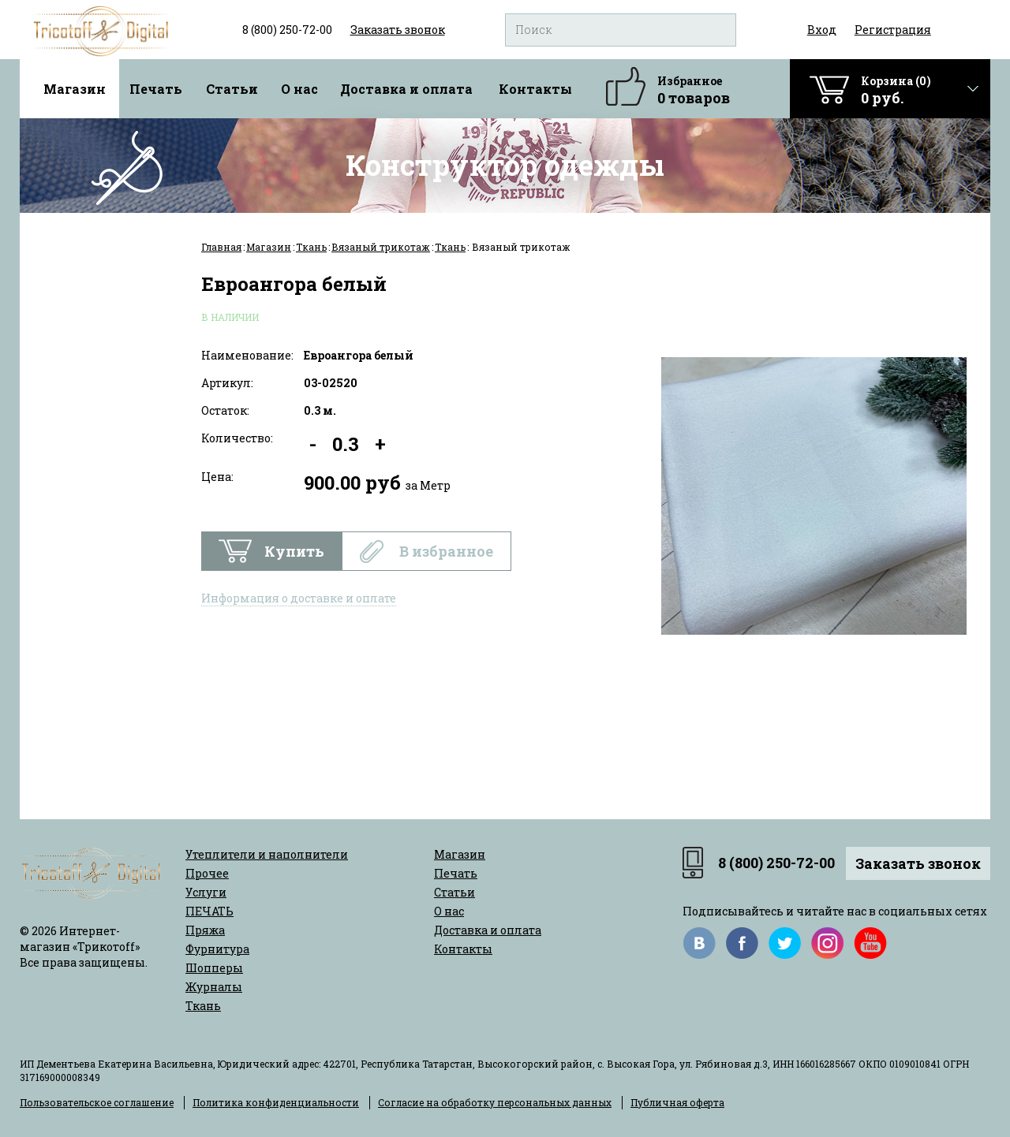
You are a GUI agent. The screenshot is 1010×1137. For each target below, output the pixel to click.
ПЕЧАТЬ (209, 911)
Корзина (896, 90)
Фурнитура (217, 948)
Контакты (535, 88)
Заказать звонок (918, 863)
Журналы (213, 986)
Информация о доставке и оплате (298, 598)
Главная (221, 246)
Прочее (207, 873)
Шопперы (214, 967)
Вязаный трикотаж (380, 246)
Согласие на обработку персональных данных (495, 1102)
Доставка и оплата (406, 88)
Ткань (311, 246)
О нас (299, 88)
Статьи (232, 88)
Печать (155, 88)
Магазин (74, 88)
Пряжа (205, 930)
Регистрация (893, 29)
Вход (821, 29)
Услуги (205, 892)
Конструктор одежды (505, 165)
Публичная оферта (677, 1102)
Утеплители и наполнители (266, 854)
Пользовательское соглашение (97, 1102)
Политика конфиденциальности (276, 1102)
